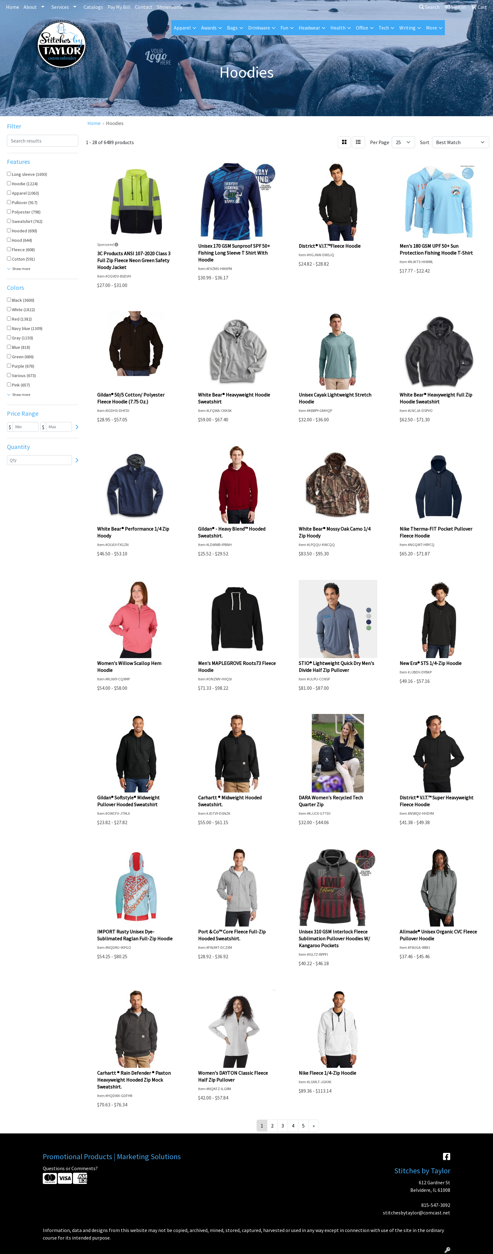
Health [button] (338, 27)
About (30, 7)
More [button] (431, 27)
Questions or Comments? (70, 1168)
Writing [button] (407, 27)
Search (429, 7)
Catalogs (93, 7)
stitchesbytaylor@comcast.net (416, 1212)
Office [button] (362, 27)
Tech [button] (384, 27)
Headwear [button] (309, 27)
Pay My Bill (119, 7)
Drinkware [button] (259, 27)
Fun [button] (284, 27)
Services (60, 7)
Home (12, 7)
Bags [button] (232, 27)
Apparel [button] (182, 27)
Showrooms (170, 7)
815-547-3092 (435, 1205)
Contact (143, 7)
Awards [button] (209, 27)
